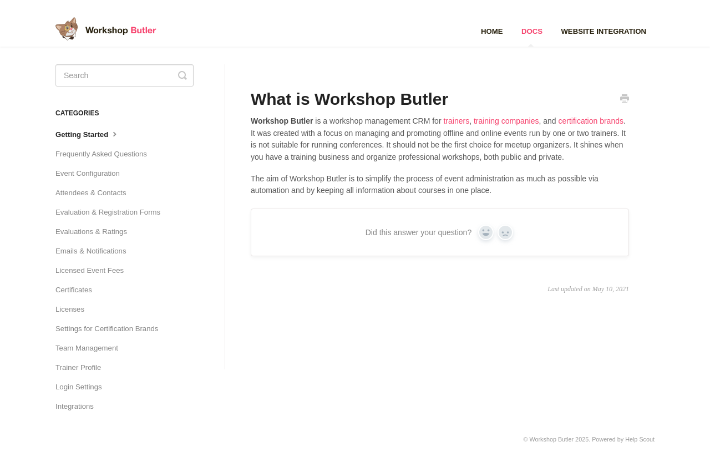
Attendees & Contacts (90, 193)
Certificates (73, 290)
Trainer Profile (78, 367)
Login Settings (78, 387)
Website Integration (603, 31)
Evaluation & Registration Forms (107, 212)
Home (492, 31)
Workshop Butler (552, 439)
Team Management (86, 348)
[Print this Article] (624, 100)
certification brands (590, 120)
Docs (531, 37)
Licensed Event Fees (89, 270)
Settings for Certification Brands (106, 328)
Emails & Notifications (90, 251)
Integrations (74, 406)
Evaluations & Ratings (91, 231)
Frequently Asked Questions (101, 154)
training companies (506, 120)
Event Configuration (87, 173)
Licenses (69, 309)
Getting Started (87, 134)
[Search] (124, 75)
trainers (456, 120)
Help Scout (640, 439)
